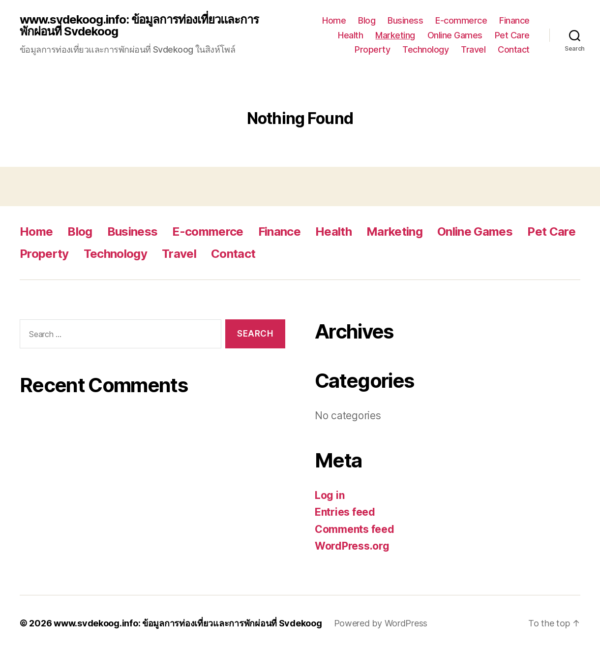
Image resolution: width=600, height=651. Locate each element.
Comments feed (354, 529)
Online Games (454, 35)
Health (350, 35)
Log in (329, 495)
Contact (514, 49)
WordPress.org (352, 546)
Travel (473, 49)
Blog (366, 20)
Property (372, 49)
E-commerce (461, 20)
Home (334, 20)
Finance (514, 20)
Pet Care (512, 35)
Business (405, 20)
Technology (425, 49)
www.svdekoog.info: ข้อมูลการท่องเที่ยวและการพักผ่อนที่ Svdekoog (139, 25)
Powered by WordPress (381, 623)
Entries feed (345, 512)
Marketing (395, 35)
